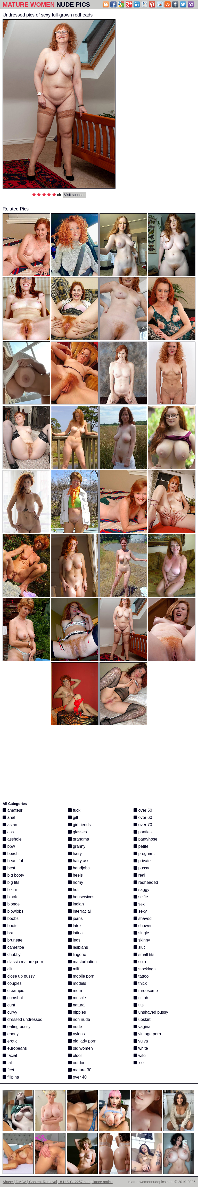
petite (141, 846)
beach (11, 853)
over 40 (77, 1077)
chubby (12, 954)
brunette (12, 940)
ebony (11, 1034)
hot (73, 889)
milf (73, 969)
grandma (78, 839)
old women (80, 1048)
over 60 (143, 817)
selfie (141, 897)
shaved (143, 918)
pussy (141, 868)
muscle (77, 998)
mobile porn (81, 976)
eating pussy (16, 1026)
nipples (77, 1012)
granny (76, 846)
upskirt (142, 1019)
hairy (75, 853)
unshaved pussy (151, 1012)
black (10, 897)
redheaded (146, 882)
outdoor (77, 1063)
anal (9, 817)
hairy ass (78, 861)
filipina (11, 1077)
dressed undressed (23, 1019)
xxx (139, 1063)
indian (76, 904)
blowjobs (13, 911)
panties (143, 832)
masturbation (82, 962)
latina (75, 933)
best (9, 868)
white (141, 1048)
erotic (10, 1041)
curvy (10, 1012)
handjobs (78, 868)
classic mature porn (23, 962)
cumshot (13, 998)
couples (12, 983)
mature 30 (79, 1070)
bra (8, 933)
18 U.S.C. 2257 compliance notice (85, 1182)
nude (75, 1026)
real (139, 875)
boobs (11, 918)
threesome (146, 990)
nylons (76, 1034)
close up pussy (19, 976)
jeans (75, 918)
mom (75, 990)
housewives (81, 897)
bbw (9, 846)
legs (74, 940)
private (142, 861)
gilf (73, 817)
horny (75, 882)
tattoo (141, 976)
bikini (10, 889)
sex (139, 904)
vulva (141, 1041)
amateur (12, 810)
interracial (79, 911)
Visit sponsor (74, 195)
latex (74, 925)
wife (140, 1055)
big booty (13, 875)
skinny (142, 940)
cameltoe (13, 947)
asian (10, 825)
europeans (15, 1048)
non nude (79, 1019)
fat (7, 1063)
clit (7, 969)
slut (139, 947)
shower (143, 925)
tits (139, 1005)
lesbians (78, 947)
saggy (141, 889)
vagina (142, 1026)
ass (8, 832)
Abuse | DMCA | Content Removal (30, 1182)
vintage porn (147, 1034)
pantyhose (145, 839)
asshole (12, 839)
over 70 (143, 825)
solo (140, 962)
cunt (9, 1005)
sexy (140, 911)
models (77, 983)
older (75, 1055)
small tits (144, 954)
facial (10, 1055)
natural (76, 1005)
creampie (13, 990)
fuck (74, 810)
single (141, 933)
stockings (144, 969)
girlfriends (79, 825)
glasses (77, 832)
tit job (141, 998)
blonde (11, 904)
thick (140, 983)
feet (8, 1070)
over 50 (143, 810)
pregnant (144, 853)
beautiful (13, 861)
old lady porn (82, 1041)
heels (75, 875)
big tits (11, 882)
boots (10, 925)
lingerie (77, 954)
